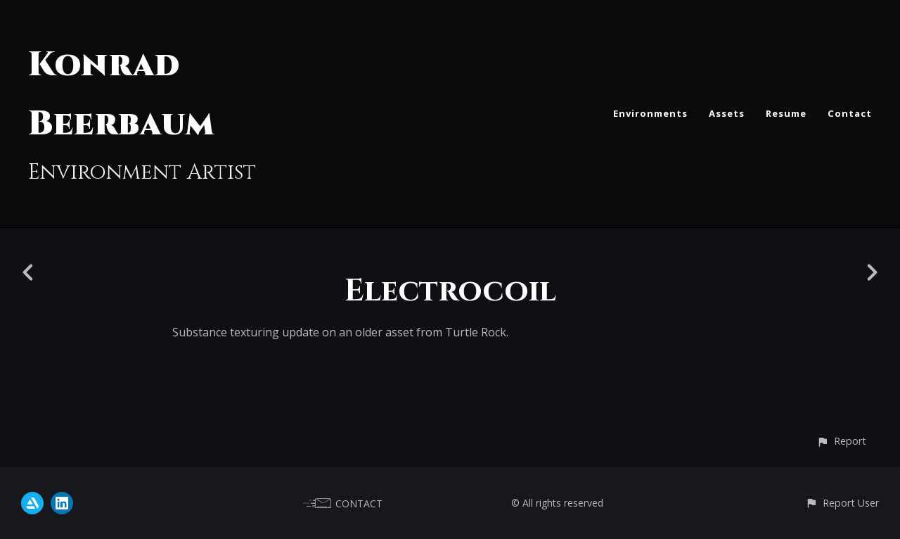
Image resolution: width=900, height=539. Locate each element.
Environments (650, 113)
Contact (850, 113)
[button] (841, 440)
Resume (786, 113)
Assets (727, 113)
